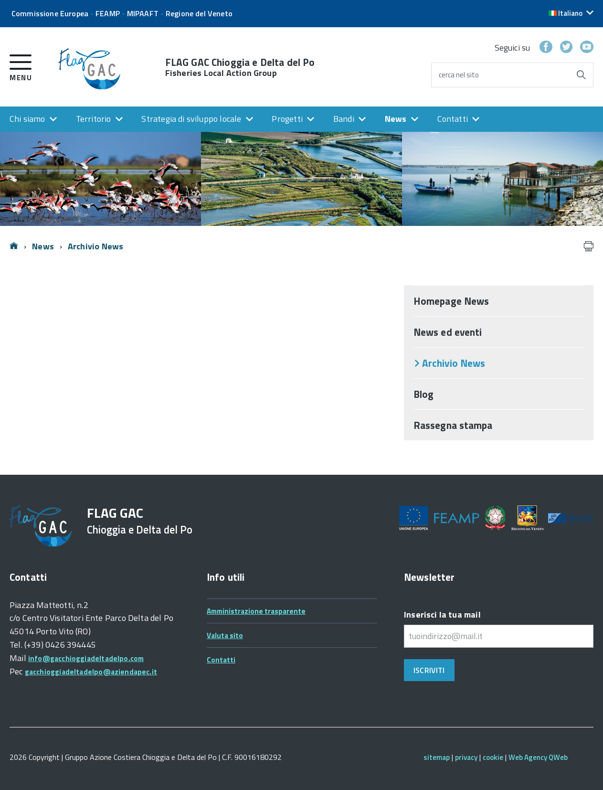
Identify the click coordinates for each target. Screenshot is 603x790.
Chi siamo (27, 118)
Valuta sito (225, 635)
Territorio (93, 118)
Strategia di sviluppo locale (191, 118)
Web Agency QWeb (538, 757)
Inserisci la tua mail (442, 614)
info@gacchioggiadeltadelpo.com (86, 658)
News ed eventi (447, 332)
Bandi (343, 118)
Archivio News (95, 246)
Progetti (287, 118)
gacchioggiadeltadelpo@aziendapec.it (91, 671)
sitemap (436, 757)
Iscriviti (428, 670)
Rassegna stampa (453, 425)
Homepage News (451, 301)
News (396, 118)
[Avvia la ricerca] (581, 75)
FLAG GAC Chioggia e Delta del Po (240, 67)
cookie (493, 757)
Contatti (452, 118)
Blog (423, 394)
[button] (571, 13)
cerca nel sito (459, 75)
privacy (466, 757)
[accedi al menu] (21, 66)
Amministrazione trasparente (256, 611)
